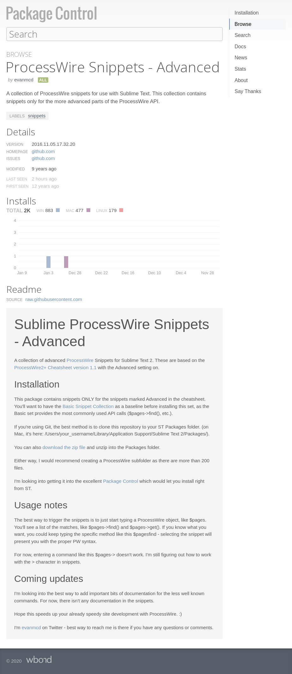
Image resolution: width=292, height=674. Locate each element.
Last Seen (16, 179)
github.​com (43, 151)
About (241, 80)
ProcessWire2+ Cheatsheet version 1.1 (55, 367)
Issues (13, 158)
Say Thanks (248, 91)
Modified (15, 169)
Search (243, 35)
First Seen (17, 186)
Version (14, 144)
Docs (240, 46)
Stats (240, 69)
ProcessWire (80, 360)
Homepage (17, 151)
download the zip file (64, 447)
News (241, 57)
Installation (247, 12)
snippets (36, 115)
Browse (243, 24)
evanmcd (23, 79)
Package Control (120, 480)
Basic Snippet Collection (88, 406)
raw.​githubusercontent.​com (54, 299)
